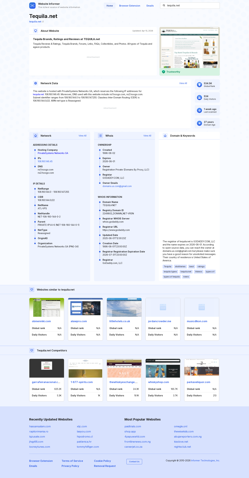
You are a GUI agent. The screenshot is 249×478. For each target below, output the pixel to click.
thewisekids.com (184, 431)
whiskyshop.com (158, 382)
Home (110, 5)
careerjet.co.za (133, 446)
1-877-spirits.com (82, 382)
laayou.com (84, 431)
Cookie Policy (102, 460)
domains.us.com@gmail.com (117, 186)
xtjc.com (82, 426)
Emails (150, 5)
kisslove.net (181, 441)
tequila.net (36, 21)
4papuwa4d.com (134, 436)
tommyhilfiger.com (88, 446)
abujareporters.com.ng (188, 436)
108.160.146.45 (45, 161)
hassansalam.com (40, 426)
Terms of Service (72, 460)
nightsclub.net (182, 446)
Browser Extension (129, 5)
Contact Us (134, 461)
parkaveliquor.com (198, 382)
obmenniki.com (41, 321)
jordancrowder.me (159, 321)
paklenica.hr (84, 441)
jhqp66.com (36, 441)
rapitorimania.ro (38, 431)
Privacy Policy (70, 466)
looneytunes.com (39, 446)
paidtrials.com (132, 426)
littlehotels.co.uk (119, 321)
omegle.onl (180, 426)
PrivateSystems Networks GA (53, 153)
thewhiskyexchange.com (125, 382)
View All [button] (183, 83)
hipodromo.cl (85, 436)
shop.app (130, 431)
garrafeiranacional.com (47, 382)
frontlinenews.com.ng (137, 441)
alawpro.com (79, 321)
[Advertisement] (93, 66)
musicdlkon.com (197, 321)
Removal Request (105, 466)
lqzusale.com (37, 436)
